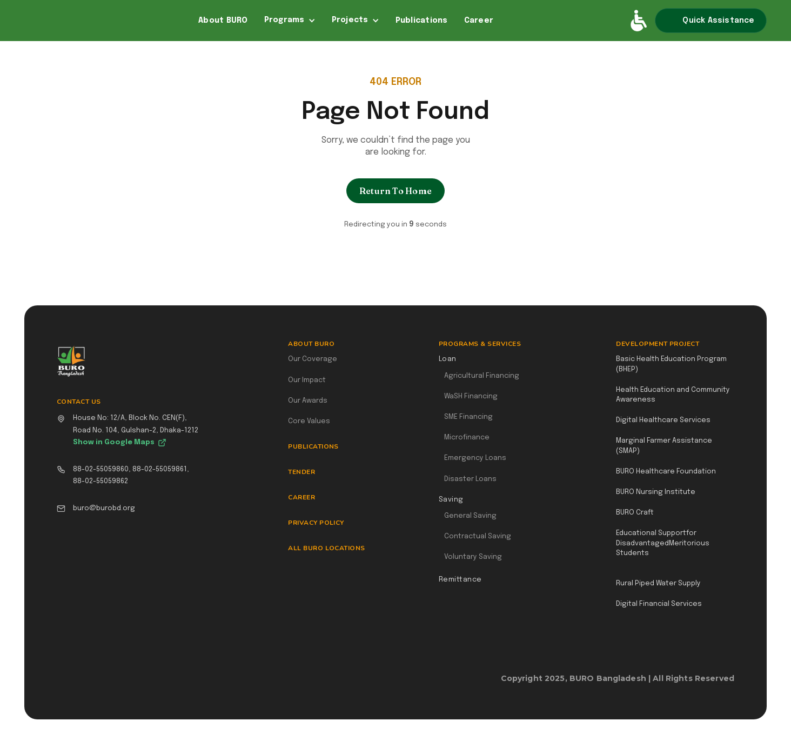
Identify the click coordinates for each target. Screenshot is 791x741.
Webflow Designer (730, 684)
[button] (290, 20)
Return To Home (395, 190)
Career (479, 20)
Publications (422, 20)
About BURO (223, 20)
